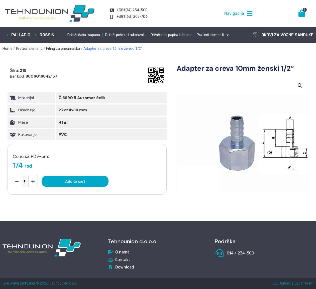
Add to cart (75, 181)
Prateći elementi (213, 35)
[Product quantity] (25, 181)
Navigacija (234, 13)
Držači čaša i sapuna (83, 35)
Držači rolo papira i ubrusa (171, 35)
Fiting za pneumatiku (63, 48)
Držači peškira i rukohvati (125, 35)
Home (8, 48)
